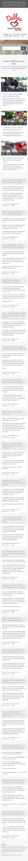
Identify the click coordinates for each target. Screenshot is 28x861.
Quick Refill (24, 34)
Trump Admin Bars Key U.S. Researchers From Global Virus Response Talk (12, 714)
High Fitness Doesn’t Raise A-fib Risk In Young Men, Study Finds (12, 651)
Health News (7, 52)
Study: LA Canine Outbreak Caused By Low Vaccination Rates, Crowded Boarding (14, 315)
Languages (5, 34)
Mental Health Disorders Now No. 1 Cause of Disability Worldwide (14, 213)
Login (22, 36)
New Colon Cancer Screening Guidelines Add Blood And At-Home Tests (12, 446)
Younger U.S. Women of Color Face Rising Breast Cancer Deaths (13, 586)
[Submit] (23, 48)
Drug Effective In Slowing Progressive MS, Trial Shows (11, 281)
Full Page (13, 205)
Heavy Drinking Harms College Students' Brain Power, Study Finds (14, 348)
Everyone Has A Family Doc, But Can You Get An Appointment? (12, 813)
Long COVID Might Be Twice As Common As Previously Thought (13, 246)
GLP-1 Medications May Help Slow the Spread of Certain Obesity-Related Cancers (13, 160)
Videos (16, 52)
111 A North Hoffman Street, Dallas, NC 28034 (13, 2)
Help (10, 34)
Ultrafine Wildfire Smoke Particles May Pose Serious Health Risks (13, 681)
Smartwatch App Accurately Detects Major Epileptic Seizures (13, 381)
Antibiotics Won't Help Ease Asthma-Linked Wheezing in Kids (13, 747)
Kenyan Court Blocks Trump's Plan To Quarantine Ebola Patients (13, 181)
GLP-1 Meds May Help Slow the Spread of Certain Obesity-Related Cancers (13, 553)
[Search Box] (11, 48)
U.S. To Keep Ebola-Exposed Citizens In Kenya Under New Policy (12, 520)
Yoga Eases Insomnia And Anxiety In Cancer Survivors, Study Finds (13, 781)
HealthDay (11, 855)
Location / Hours (8, 36)
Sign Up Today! (16, 36)
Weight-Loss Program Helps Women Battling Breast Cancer (12, 619)
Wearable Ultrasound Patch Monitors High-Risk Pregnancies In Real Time (13, 483)
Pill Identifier (16, 34)
